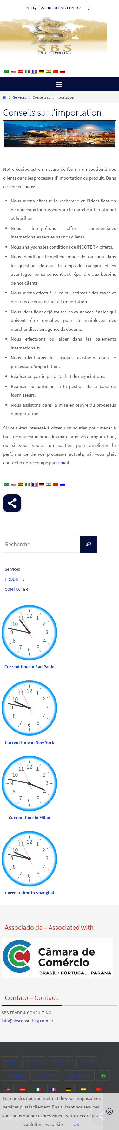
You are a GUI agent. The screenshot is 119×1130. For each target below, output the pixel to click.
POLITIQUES (15, 1075)
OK (76, 1124)
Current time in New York (29, 742)
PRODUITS (14, 579)
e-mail (62, 463)
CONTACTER (16, 589)
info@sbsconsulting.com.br (53, 7)
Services (19, 97)
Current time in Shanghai (29, 893)
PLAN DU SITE (79, 1075)
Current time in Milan (29, 817)
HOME (10, 1061)
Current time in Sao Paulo (29, 667)
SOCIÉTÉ (87, 1061)
